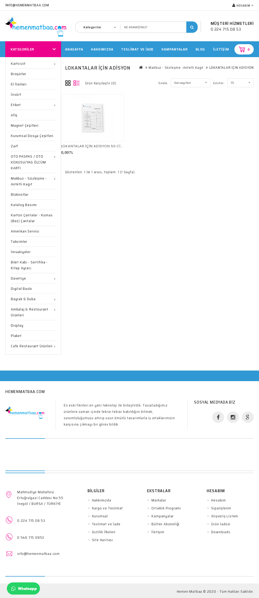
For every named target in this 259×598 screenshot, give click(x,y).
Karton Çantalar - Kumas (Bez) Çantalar (32, 218)
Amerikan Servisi (25, 231)
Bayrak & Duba (23, 299)
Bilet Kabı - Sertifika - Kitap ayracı (29, 265)
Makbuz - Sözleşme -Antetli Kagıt (29, 181)
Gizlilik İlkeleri (104, 532)
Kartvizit (18, 63)
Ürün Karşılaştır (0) (100, 83)
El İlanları (19, 84)
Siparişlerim (221, 508)
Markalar (158, 500)
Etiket (16, 105)
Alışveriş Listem (224, 516)
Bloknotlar (20, 194)
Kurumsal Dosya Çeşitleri (32, 136)
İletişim (221, 49)
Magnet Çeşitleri (25, 125)
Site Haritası (102, 540)
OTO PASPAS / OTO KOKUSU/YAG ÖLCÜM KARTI (28, 162)
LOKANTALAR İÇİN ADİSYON (231, 67)
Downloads (220, 532)
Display (17, 325)
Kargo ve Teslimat (107, 508)
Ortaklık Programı (166, 508)
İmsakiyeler (21, 252)
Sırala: (163, 82)
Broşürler (18, 74)
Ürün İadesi (220, 524)
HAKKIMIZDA (102, 49)
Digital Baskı (21, 288)
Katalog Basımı (24, 205)
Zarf (14, 146)
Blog (200, 49)
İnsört (16, 94)
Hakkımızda (101, 500)
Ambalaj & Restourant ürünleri (29, 312)
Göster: (219, 82)
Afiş (14, 115)
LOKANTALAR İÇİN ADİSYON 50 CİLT (92, 146)
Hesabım (218, 500)
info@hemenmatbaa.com (38, 553)
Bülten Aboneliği (165, 524)
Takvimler (19, 241)
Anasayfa (74, 49)
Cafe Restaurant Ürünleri (32, 346)
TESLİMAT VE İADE (137, 49)
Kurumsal (100, 516)
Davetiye (18, 278)
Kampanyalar (174, 49)
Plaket (16, 336)
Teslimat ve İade (106, 524)
